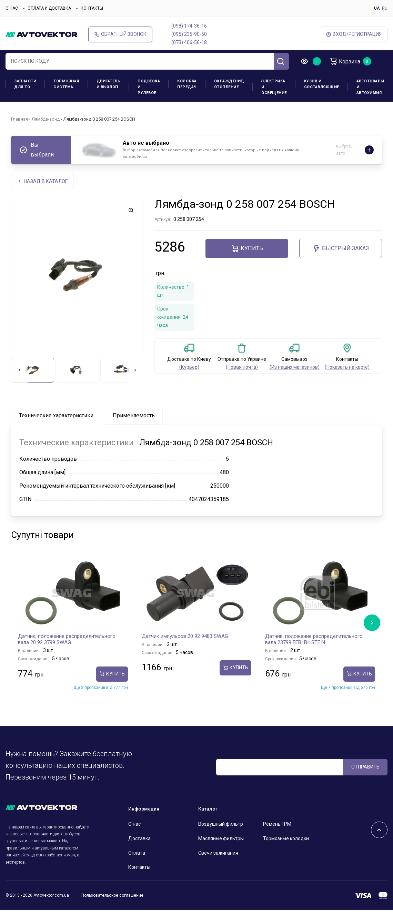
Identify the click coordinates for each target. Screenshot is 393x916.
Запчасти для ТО (25, 84)
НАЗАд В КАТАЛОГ (42, 181)
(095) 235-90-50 (189, 34)
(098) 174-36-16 (189, 26)
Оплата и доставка (49, 8)
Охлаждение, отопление (229, 84)
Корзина (345, 61)
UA (377, 8)
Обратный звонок (120, 34)
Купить (247, 248)
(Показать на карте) (347, 367)
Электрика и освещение (274, 87)
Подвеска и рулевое (149, 87)
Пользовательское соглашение (112, 895)
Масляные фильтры (221, 838)
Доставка (139, 838)
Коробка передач (187, 84)
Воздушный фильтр (220, 824)
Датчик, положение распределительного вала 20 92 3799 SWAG (66, 639)
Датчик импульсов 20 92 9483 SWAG (185, 636)
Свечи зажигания (218, 853)
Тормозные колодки (286, 838)
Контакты (92, 8)
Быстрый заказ (340, 248)
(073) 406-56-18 (189, 42)
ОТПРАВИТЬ (365, 767)
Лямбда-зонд (46, 119)
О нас (12, 8)
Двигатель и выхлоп (109, 84)
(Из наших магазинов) (295, 367)
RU (384, 8)
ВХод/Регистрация (354, 34)
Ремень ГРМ (277, 824)
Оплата (136, 853)
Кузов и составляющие (321, 84)
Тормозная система (66, 84)
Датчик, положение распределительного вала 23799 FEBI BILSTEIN (314, 639)
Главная (19, 119)
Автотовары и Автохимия (370, 87)
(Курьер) (189, 367)
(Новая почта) (242, 367)
